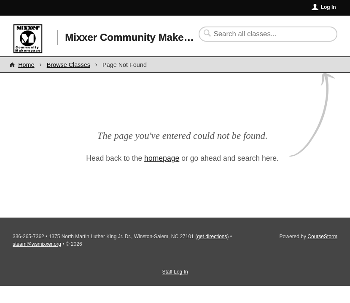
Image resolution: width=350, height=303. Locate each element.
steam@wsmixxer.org (37, 244)
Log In (328, 7)
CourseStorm (322, 236)
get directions (212, 236)
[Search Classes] (262, 34)
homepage (161, 158)
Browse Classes (68, 64)
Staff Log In (175, 272)
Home (26, 64)
